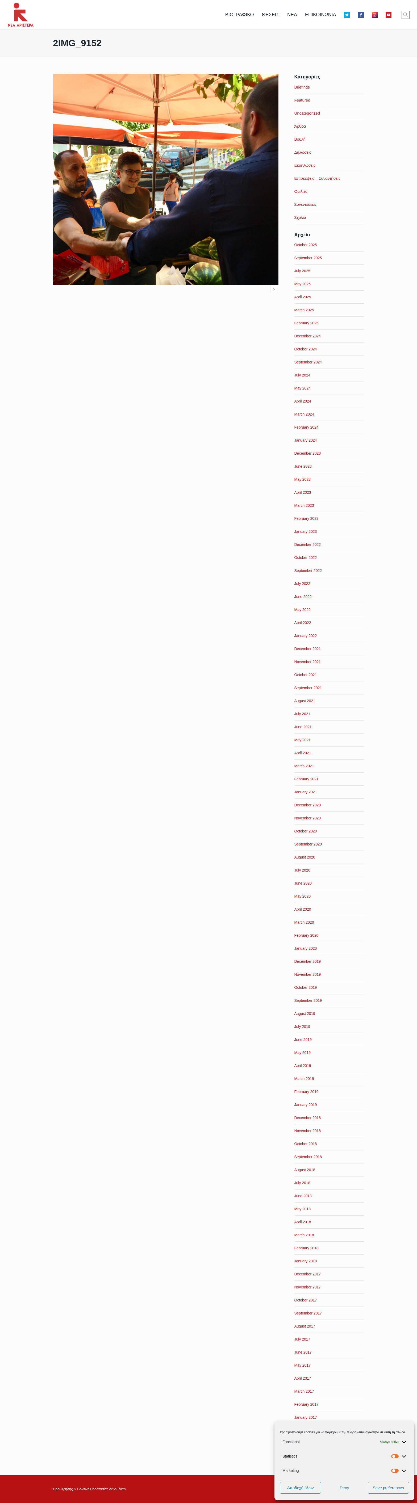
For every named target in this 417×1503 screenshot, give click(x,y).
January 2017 (305, 1417)
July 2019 (302, 1026)
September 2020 (308, 844)
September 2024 (308, 362)
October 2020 (305, 831)
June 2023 (303, 466)
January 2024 (305, 440)
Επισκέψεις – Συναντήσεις (317, 178)
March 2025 (304, 310)
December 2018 (307, 1118)
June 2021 (303, 727)
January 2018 (305, 1261)
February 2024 (306, 427)
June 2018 (303, 1196)
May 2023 (302, 479)
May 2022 (302, 610)
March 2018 (304, 1235)
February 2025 (306, 323)
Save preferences (388, 1487)
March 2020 (304, 922)
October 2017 (305, 1300)
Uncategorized (307, 113)
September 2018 (308, 1157)
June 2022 (303, 596)
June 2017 (303, 1352)
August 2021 (304, 701)
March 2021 (304, 766)
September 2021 (308, 688)
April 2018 (302, 1222)
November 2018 (307, 1131)
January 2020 (305, 948)
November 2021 (307, 662)
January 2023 (305, 531)
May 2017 (302, 1365)
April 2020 (302, 909)
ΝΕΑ (292, 14)
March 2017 (304, 1391)
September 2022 (308, 570)
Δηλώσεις (302, 152)
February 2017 (306, 1404)
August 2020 (304, 857)
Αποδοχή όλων (300, 1487)
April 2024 (302, 401)
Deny (344, 1487)
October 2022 (305, 557)
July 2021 (302, 714)
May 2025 (302, 284)
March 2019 (304, 1079)
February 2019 (306, 1092)
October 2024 (305, 349)
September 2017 (308, 1313)
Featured (302, 100)
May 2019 (302, 1052)
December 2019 (307, 961)
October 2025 (305, 245)
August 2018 (304, 1170)
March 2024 (304, 414)
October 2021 (305, 675)
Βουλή (300, 139)
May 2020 (302, 896)
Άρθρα (300, 126)
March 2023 (304, 505)
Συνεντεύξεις (305, 204)
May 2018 (302, 1209)
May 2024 (302, 388)
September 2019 (308, 1000)
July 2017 (302, 1339)
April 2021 (302, 753)
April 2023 (302, 492)
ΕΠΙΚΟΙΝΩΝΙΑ (320, 14)
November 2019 (307, 974)
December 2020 (307, 805)
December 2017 (307, 1274)
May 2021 (302, 740)
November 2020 (307, 818)
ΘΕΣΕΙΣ (270, 14)
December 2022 (307, 544)
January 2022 (305, 636)
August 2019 (304, 1013)
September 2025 (308, 258)
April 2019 (302, 1066)
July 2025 (302, 271)
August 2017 (304, 1326)
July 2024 (302, 375)
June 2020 (303, 883)
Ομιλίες (300, 191)
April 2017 (302, 1378)
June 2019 (303, 1039)
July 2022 (302, 583)
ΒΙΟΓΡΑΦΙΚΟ (239, 14)
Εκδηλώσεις (305, 165)
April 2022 (302, 623)
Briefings (302, 87)
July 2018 (302, 1183)
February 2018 (306, 1248)
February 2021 (306, 779)
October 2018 (305, 1144)
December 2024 (307, 336)
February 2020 (306, 935)
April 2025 (302, 297)
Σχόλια (300, 217)
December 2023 (307, 453)
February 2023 (306, 518)
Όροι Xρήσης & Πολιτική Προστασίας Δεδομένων (89, 1489)
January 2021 (305, 792)
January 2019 (305, 1105)
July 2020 (302, 870)
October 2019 (305, 987)
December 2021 (307, 649)
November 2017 (307, 1287)
